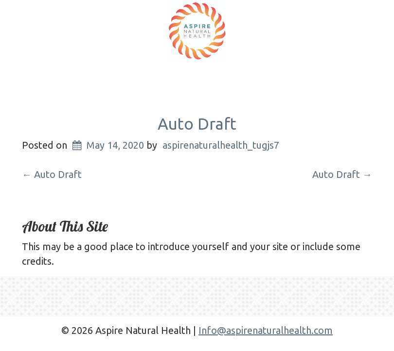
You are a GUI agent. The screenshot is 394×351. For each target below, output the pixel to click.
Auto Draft (197, 124)
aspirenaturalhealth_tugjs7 (220, 145)
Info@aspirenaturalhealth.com (265, 330)
